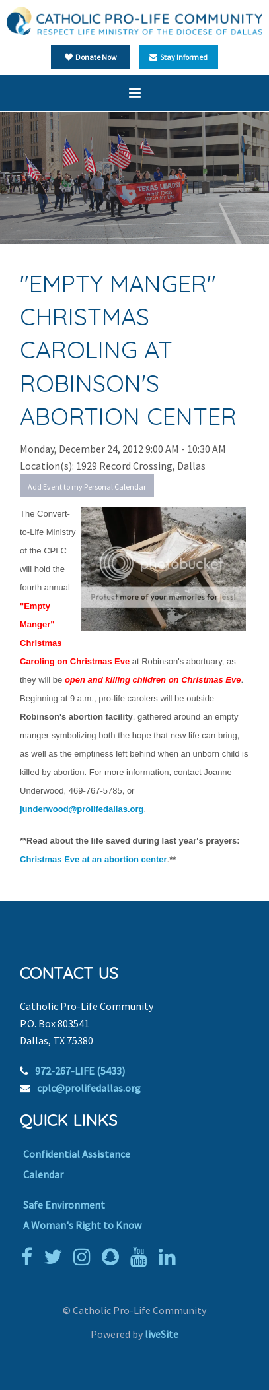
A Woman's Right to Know (82, 1225)
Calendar (43, 1174)
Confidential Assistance (76, 1153)
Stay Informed (178, 57)
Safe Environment (64, 1204)
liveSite (161, 1334)
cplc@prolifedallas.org (89, 1087)
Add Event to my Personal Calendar (87, 486)
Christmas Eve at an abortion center (93, 859)
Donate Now (91, 57)
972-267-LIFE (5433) (80, 1070)
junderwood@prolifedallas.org (81, 809)
